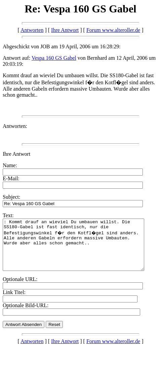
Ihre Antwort (65, 30)
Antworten (32, 30)
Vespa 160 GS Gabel (54, 58)
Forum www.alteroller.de (113, 30)
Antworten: (15, 126)
